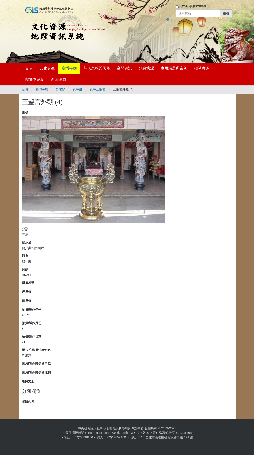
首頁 (29, 68)
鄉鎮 (25, 269)
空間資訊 (124, 68)
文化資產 (47, 68)
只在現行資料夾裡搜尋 (192, 6)
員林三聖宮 (97, 89)
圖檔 (25, 112)
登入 (169, 19)
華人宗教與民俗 (96, 68)
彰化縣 (60, 89)
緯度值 (26, 300)
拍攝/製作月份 (32, 323)
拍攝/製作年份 (32, 309)
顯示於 (26, 242)
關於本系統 (34, 79)
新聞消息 (58, 79)
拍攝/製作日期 (32, 336)
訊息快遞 (146, 68)
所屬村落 (28, 283)
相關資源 (201, 68)
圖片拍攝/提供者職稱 (36, 372)
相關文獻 (28, 381)
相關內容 (28, 401)
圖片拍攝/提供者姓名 (36, 350)
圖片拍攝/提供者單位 (36, 363)
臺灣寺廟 (69, 68)
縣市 (25, 256)
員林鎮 (77, 89)
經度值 (26, 291)
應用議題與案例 (174, 68)
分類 (25, 229)
